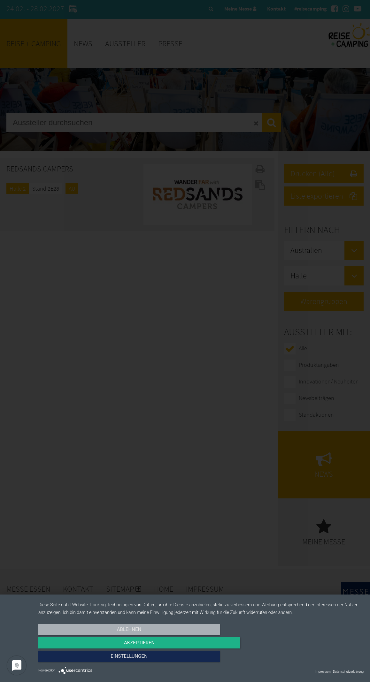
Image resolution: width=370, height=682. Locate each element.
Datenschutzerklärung (348, 671)
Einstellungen (315, 659)
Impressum (323, 671)
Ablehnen (87, 659)
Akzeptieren (201, 659)
